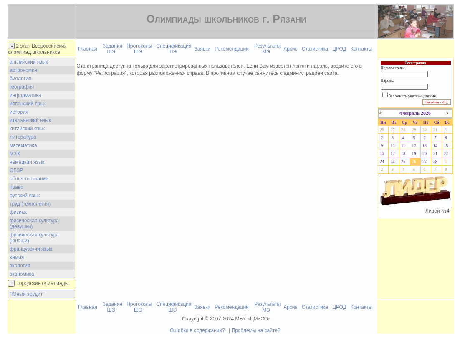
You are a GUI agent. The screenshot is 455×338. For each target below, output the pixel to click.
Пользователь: (393, 68)
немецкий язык (27, 162)
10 (392, 145)
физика (18, 212)
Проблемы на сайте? (256, 330)
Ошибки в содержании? (197, 330)
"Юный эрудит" (27, 294)
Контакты (361, 49)
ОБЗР (16, 170)
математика (23, 145)
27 (392, 129)
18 (403, 153)
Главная (87, 49)
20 (424, 153)
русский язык (25, 195)
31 (435, 129)
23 (382, 161)
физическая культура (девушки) (34, 223)
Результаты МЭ (267, 49)
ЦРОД (339, 49)
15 (446, 145)
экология (20, 266)
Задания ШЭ (112, 49)
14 (435, 145)
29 (414, 129)
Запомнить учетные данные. (413, 96)
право (16, 187)
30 (424, 129)
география (22, 87)
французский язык (31, 249)
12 (414, 145)
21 (435, 153)
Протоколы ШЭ (139, 49)
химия (17, 257)
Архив (290, 49)
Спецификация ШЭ (173, 49)
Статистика (315, 49)
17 (392, 153)
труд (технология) (30, 204)
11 (403, 145)
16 (382, 153)
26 (382, 129)
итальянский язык (30, 120)
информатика (25, 95)
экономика (22, 274)
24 (392, 161)
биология (20, 78)
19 (414, 153)
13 (424, 145)
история (19, 112)
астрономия (23, 70)
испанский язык (28, 104)
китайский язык (27, 129)
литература (23, 137)
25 (403, 161)
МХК (15, 154)
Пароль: (387, 80)
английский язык (29, 62)
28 (403, 129)
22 (446, 153)
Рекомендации (232, 49)
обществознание (29, 179)
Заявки (203, 49)
